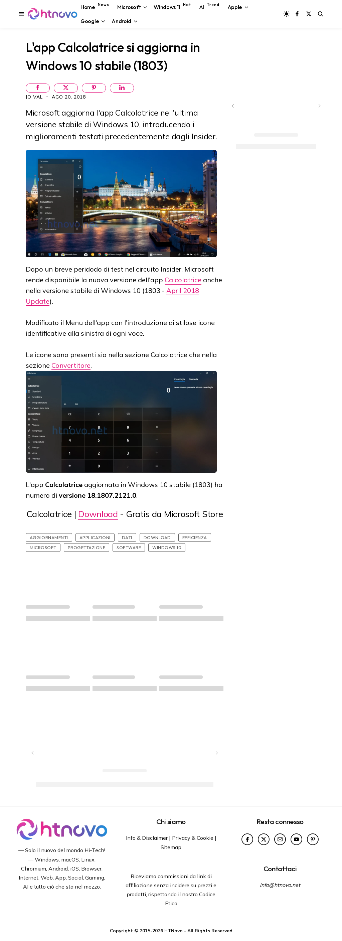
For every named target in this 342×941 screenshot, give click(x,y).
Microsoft (43, 547)
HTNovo (173, 930)
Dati (127, 537)
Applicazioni (95, 537)
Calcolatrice (183, 280)
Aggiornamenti (49, 537)
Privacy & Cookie (192, 837)
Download (98, 513)
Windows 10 (166, 547)
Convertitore (71, 365)
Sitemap (171, 847)
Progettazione (87, 547)
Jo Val (35, 97)
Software (129, 547)
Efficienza (194, 537)
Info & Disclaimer (147, 837)
